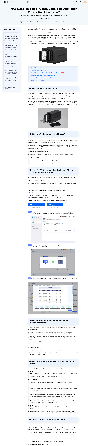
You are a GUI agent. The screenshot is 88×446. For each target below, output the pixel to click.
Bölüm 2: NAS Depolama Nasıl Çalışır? (38, 70)
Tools (29, 2)
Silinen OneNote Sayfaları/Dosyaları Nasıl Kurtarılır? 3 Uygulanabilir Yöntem (11, 73)
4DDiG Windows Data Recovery (64, 179)
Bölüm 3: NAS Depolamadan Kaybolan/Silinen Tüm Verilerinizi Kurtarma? (45, 72)
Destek (35, 1)
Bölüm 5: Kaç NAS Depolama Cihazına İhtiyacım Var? (41, 77)
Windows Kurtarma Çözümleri (52, 21)
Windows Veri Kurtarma (9, 34)
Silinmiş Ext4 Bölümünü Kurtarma (10, 70)
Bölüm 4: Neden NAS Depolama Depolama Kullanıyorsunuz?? (43, 75)
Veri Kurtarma (14, 1)
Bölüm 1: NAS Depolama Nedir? (36, 67)
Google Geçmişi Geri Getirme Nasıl (10, 36)
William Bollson (26, 21)
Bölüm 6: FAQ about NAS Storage (37, 80)
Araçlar (21, 1)
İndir (73, 1)
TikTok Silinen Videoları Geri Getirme (11, 38)
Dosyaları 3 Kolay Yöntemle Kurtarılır (11, 47)
